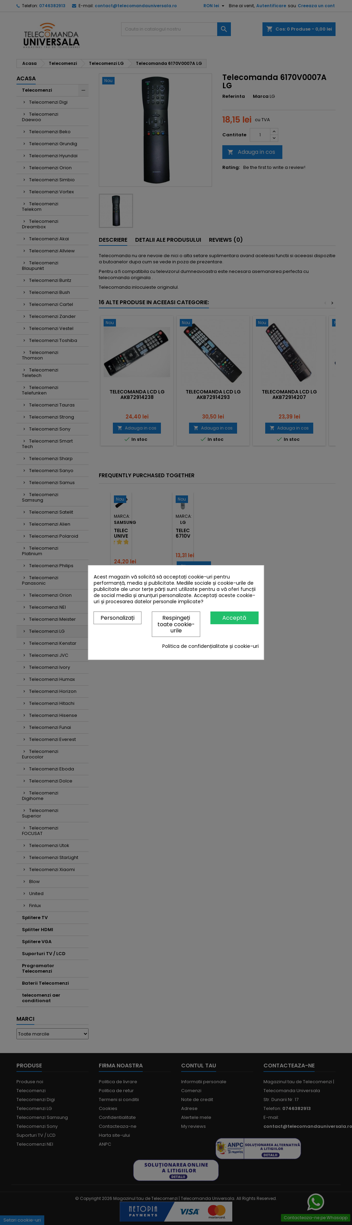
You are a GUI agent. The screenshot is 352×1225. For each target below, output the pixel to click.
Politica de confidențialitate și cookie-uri (210, 646)
